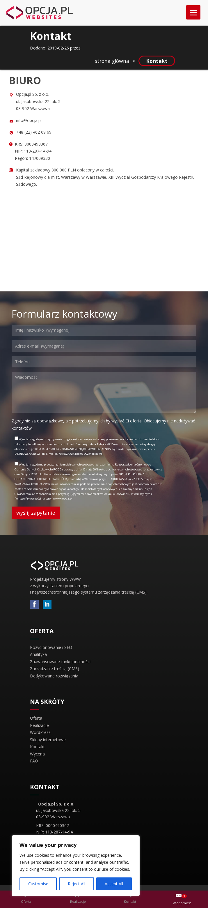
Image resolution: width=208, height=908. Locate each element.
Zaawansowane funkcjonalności (60, 661)
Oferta (36, 718)
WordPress (40, 732)
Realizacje (39, 725)
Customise (38, 883)
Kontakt (37, 746)
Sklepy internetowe (48, 739)
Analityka (38, 654)
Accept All (114, 883)
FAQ (34, 761)
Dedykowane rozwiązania (54, 676)
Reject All (76, 883)
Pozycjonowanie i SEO (51, 647)
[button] (26, 899)
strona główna (112, 60)
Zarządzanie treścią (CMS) (54, 668)
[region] (76, 865)
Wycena (37, 754)
